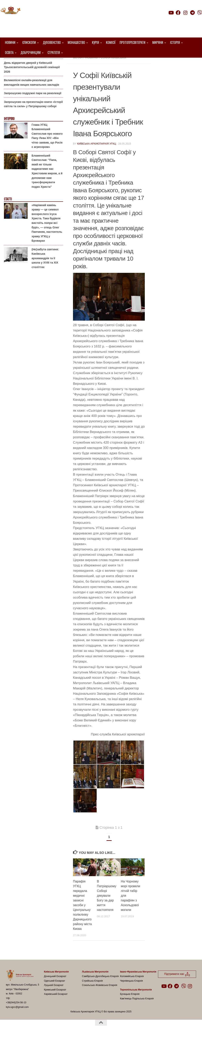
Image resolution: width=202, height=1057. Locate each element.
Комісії (111, 42)
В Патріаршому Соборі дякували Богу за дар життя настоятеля (106, 916)
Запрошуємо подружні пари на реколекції (32, 113)
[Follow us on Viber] (199, 12)
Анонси (9, 64)
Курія (95, 42)
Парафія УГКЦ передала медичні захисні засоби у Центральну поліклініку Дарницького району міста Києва (82, 925)
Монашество (76, 42)
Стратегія (54, 52)
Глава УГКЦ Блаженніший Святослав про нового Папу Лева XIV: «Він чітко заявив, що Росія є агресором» (47, 156)
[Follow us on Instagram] (185, 12)
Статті (8, 219)
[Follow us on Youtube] (170, 12)
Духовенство (52, 42)
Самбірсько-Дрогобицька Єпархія (100, 996)
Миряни (157, 42)
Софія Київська (113, 77)
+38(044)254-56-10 (16, 1022)
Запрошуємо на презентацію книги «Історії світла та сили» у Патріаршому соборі (33, 124)
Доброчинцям (31, 52)
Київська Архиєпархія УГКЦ (96, 163)
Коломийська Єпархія (132, 996)
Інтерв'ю (9, 139)
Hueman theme (52, 1049)
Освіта (9, 52)
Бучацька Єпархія (129, 1014)
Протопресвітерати (132, 42)
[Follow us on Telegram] (192, 12)
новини (91, 77)
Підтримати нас (174, 20)
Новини (10, 42)
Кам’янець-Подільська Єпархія (137, 1018)
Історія (175, 42)
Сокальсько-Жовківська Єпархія (99, 1005)
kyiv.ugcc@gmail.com (17, 1027)
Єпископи (29, 42)
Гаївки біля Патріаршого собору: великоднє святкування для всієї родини (32, 72)
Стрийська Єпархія (92, 1000)
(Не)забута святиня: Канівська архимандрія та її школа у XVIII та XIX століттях (45, 278)
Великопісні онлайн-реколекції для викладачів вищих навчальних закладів (31, 102)
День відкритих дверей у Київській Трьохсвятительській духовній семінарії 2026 (32, 87)
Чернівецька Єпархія (131, 1000)
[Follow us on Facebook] (178, 12)
